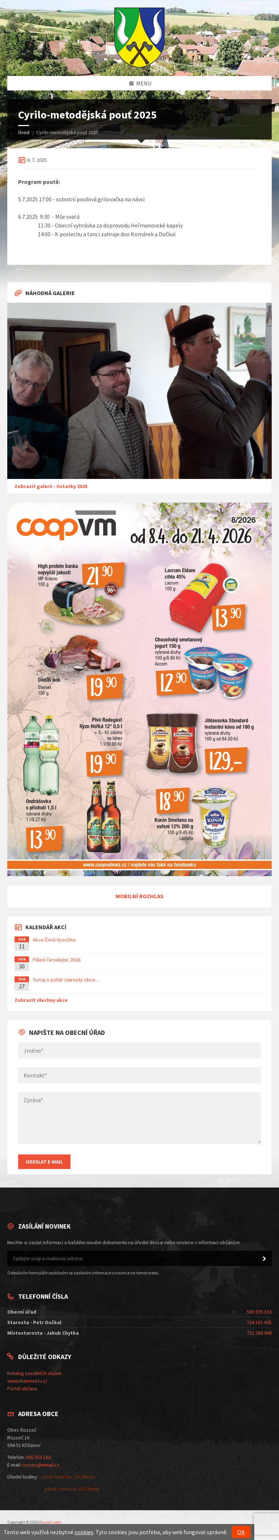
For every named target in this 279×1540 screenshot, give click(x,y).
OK (241, 1532)
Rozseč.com (50, 1522)
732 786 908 (259, 1333)
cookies (83, 1532)
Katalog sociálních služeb (34, 1373)
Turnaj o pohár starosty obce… (66, 979)
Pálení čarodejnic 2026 (56, 959)
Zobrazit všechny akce (41, 1000)
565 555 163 (259, 1312)
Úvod (23, 132)
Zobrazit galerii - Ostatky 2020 (51, 486)
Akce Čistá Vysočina (54, 939)
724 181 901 (259, 1322)
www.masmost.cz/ (27, 1381)
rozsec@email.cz (41, 1465)
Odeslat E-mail (44, 1161)
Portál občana (22, 1388)
